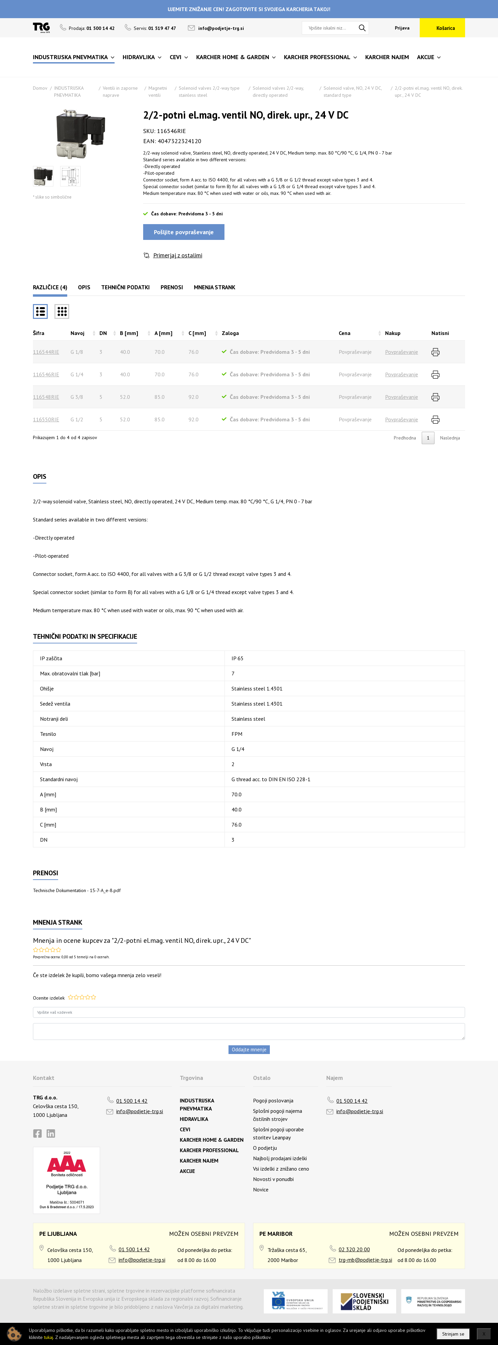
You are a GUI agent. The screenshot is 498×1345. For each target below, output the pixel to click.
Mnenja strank (214, 287)
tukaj (48, 1337)
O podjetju (265, 1147)
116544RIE (46, 351)
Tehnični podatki (125, 287)
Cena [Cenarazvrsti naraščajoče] (344, 333)
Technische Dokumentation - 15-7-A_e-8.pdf (77, 890)
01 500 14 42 (132, 1100)
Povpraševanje (401, 351)
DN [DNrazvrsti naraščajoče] (103, 333)
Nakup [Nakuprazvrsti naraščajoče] (393, 333)
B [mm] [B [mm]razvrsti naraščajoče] (129, 333)
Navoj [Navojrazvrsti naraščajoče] (77, 333)
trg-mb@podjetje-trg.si (365, 1259)
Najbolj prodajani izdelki (280, 1158)
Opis (84, 287)
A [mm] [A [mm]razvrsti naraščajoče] (163, 333)
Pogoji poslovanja (273, 1100)
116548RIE (46, 396)
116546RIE (46, 374)
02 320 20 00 (354, 1249)
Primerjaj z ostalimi (177, 255)
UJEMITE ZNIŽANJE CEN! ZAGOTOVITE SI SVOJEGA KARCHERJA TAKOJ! (249, 9)
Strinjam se (453, 1334)
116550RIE (46, 419)
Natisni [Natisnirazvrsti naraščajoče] (440, 333)
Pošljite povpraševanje (184, 232)
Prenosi (172, 287)
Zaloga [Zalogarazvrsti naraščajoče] (230, 333)
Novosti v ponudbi (273, 1179)
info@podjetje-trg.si (221, 28)
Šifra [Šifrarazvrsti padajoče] (38, 333)
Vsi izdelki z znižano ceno (281, 1168)
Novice (260, 1189)
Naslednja (450, 438)
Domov (40, 88)
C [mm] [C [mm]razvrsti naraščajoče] (197, 333)
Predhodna (405, 438)
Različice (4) (50, 287)
